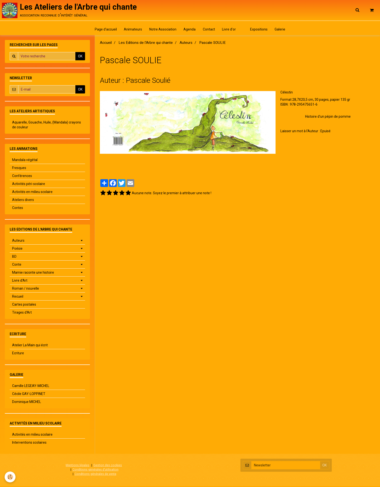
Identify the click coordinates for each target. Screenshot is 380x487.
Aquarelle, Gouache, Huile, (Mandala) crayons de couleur (46, 126)
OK (80, 57)
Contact (209, 30)
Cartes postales (24, 306)
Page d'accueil (104, 30)
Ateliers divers (23, 201)
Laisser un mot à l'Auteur (299, 132)
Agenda (189, 30)
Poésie (17, 250)
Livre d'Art (19, 282)
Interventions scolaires (29, 444)
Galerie (281, 30)
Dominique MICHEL (26, 403)
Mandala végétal (25, 161)
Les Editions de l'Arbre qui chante (146, 44)
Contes (17, 209)
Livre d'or (229, 30)
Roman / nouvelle (25, 290)
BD (14, 258)
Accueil (106, 44)
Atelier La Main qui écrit (30, 346)
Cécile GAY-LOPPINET (28, 395)
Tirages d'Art (22, 314)
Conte (16, 266)
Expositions (260, 30)
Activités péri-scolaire (28, 185)
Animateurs (132, 30)
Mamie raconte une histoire (33, 274)
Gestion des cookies (107, 466)
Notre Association (162, 30)
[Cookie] (10, 477)
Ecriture (18, 354)
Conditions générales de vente (95, 475)
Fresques (19, 169)
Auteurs (186, 44)
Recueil (17, 298)
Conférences (22, 177)
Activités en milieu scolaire (32, 193)
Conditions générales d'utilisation (95, 470)
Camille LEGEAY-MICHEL (30, 387)
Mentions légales (77, 466)
